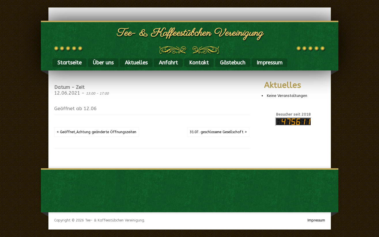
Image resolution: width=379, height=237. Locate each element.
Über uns (103, 63)
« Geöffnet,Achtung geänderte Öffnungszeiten (96, 132)
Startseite (69, 63)
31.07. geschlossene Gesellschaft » (218, 132)
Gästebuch (232, 63)
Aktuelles (136, 63)
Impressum (269, 63)
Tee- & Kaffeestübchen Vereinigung (190, 33)
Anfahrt (168, 63)
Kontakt (199, 63)
